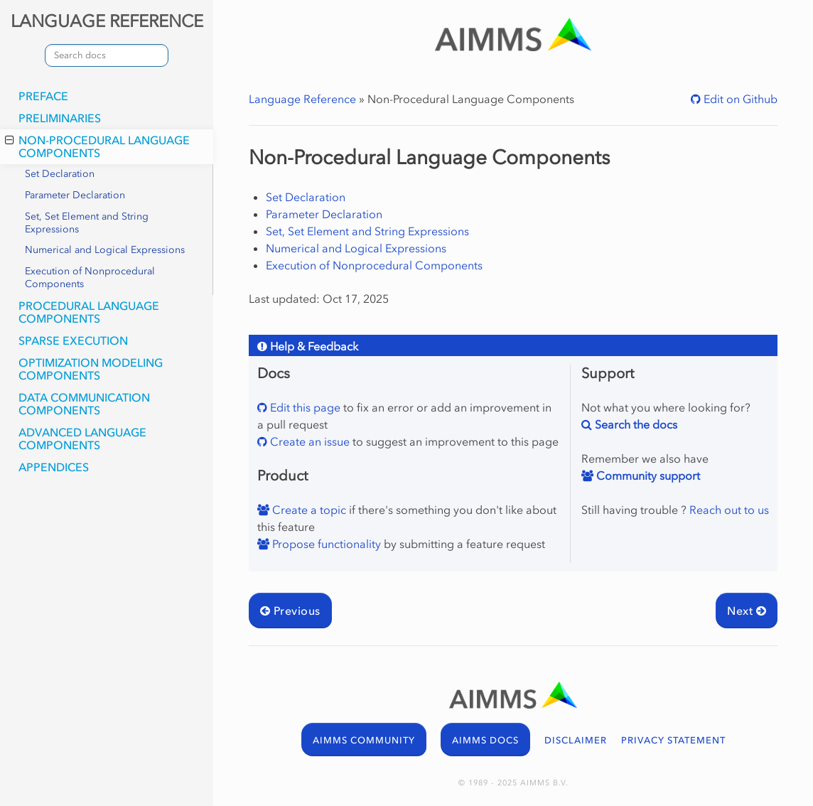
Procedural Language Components (88, 312)
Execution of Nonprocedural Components (90, 277)
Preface (43, 96)
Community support (646, 475)
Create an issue (308, 441)
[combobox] (106, 55)
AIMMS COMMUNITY (364, 740)
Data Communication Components (84, 403)
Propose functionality (325, 543)
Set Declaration (60, 174)
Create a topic (307, 509)
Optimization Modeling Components (90, 368)
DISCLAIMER (575, 740)
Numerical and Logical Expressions (105, 250)
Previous (290, 610)
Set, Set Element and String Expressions (87, 222)
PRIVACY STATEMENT (673, 740)
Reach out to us (729, 510)
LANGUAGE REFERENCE (107, 21)
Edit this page (303, 407)
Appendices (53, 467)
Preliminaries (59, 118)
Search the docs (634, 424)
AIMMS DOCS (485, 740)
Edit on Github (739, 98)
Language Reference (302, 99)
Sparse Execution (73, 340)
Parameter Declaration (75, 195)
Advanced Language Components (82, 438)
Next (746, 610)
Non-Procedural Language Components (97, 146)
